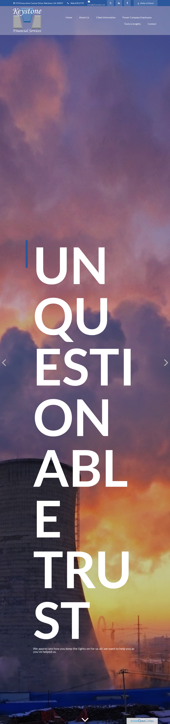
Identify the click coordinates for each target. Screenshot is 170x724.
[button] (68, 17)
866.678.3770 (75, 3)
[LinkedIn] (118, 3)
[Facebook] (127, 3)
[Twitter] (110, 3)
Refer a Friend (146, 3)
